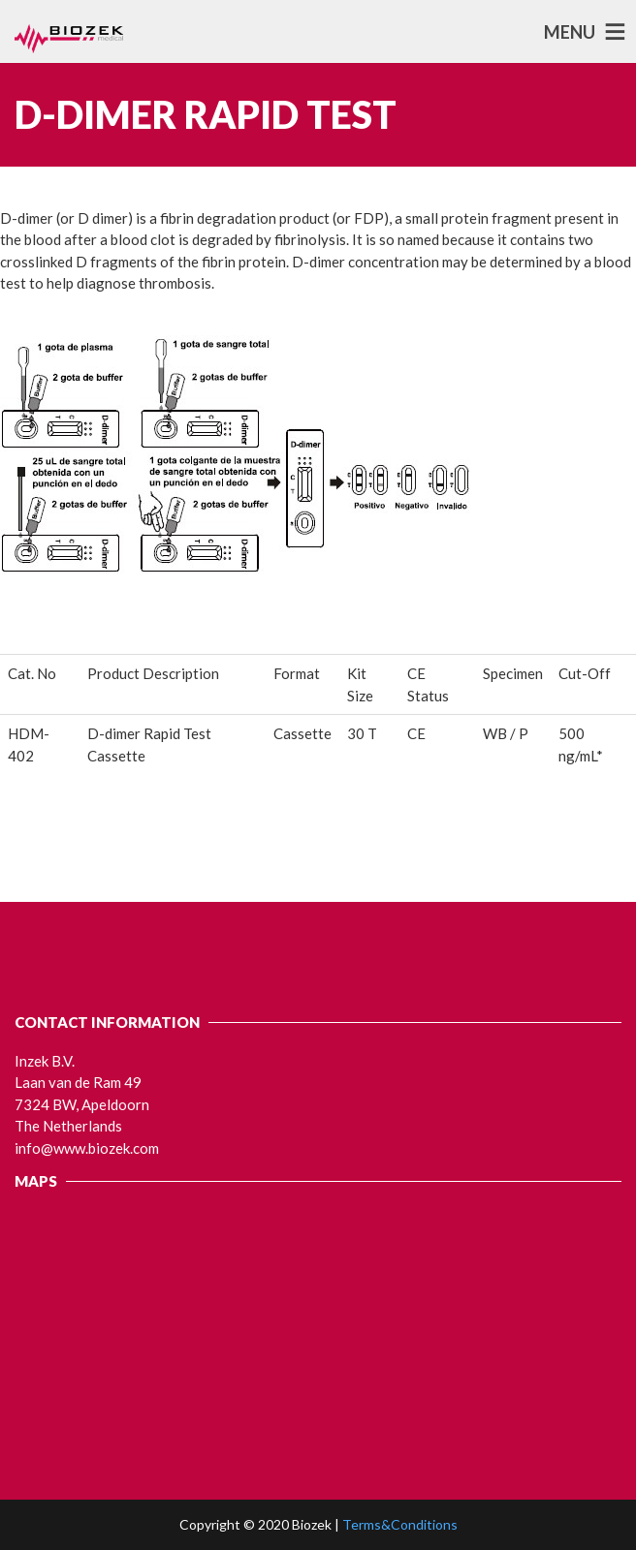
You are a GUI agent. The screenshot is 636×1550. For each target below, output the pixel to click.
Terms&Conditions (400, 1524)
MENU (569, 32)
